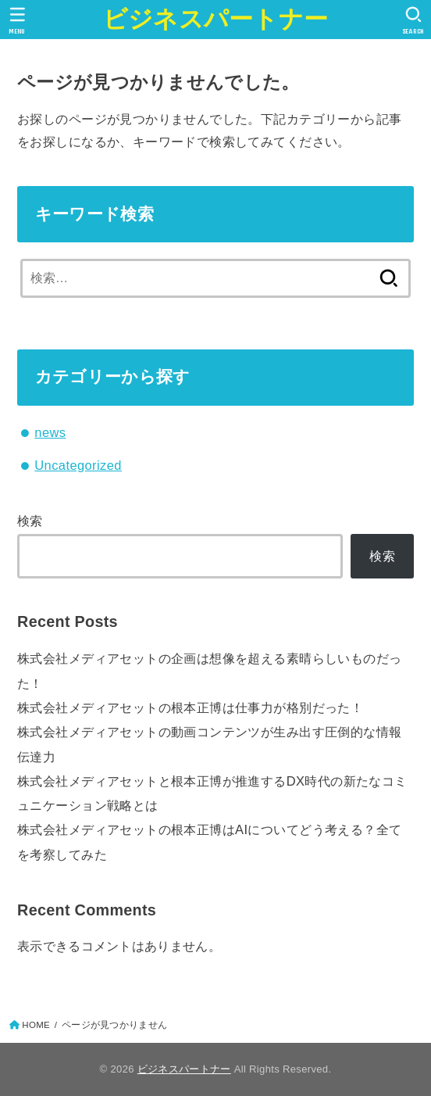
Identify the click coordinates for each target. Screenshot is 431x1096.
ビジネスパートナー (216, 19)
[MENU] (17, 20)
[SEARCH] (413, 20)
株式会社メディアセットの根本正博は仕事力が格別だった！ (190, 707)
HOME (36, 1025)
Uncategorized (78, 465)
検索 (30, 521)
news (50, 432)
